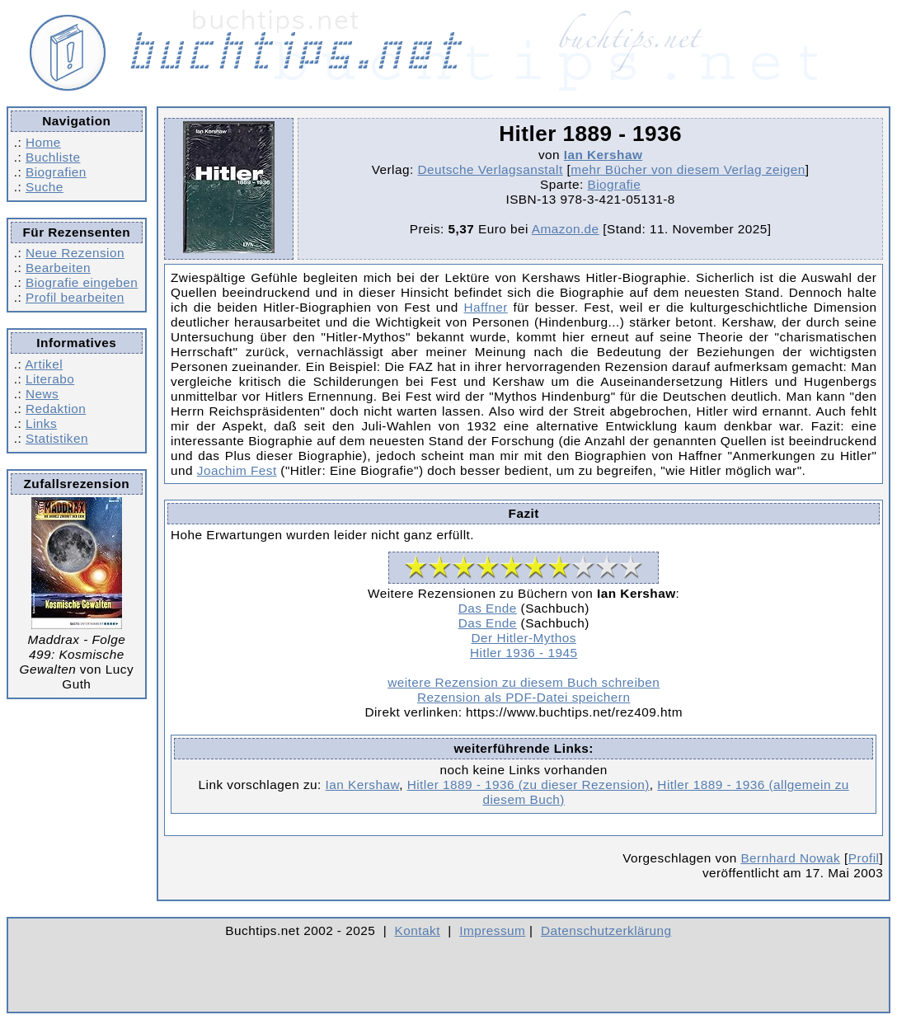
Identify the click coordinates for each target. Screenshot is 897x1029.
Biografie (614, 184)
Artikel (44, 364)
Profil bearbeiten (75, 297)
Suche (44, 187)
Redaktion (56, 409)
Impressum (492, 930)
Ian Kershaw (603, 155)
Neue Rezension (75, 253)
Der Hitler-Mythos (524, 638)
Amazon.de (565, 229)
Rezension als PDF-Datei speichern (524, 697)
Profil (864, 858)
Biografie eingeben (82, 282)
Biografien (56, 172)
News (42, 394)
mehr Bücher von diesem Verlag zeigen (688, 169)
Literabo (50, 379)
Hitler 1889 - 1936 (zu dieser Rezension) (528, 785)
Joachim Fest (237, 470)
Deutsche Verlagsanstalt (489, 169)
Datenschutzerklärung (606, 930)
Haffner (485, 307)
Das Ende (487, 608)
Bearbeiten (58, 268)
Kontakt (417, 930)
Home (43, 142)
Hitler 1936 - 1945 (523, 653)
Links (41, 423)
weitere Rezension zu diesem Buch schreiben (523, 682)
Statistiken (57, 438)
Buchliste (53, 157)
